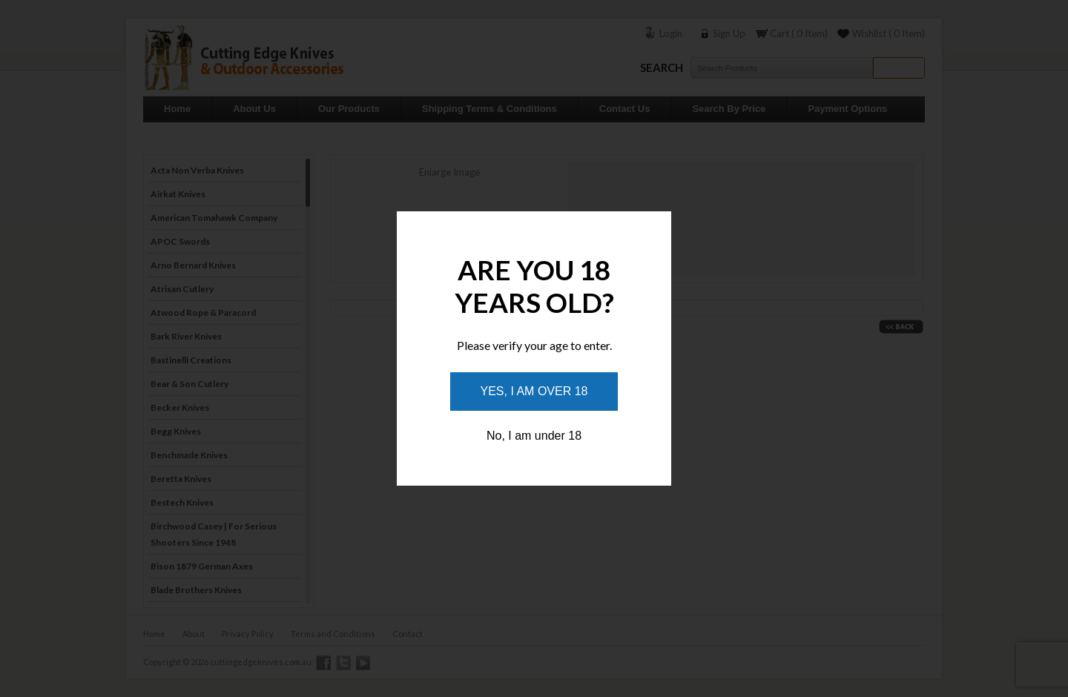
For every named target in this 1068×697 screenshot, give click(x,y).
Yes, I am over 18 (534, 391)
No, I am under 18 (534, 435)
